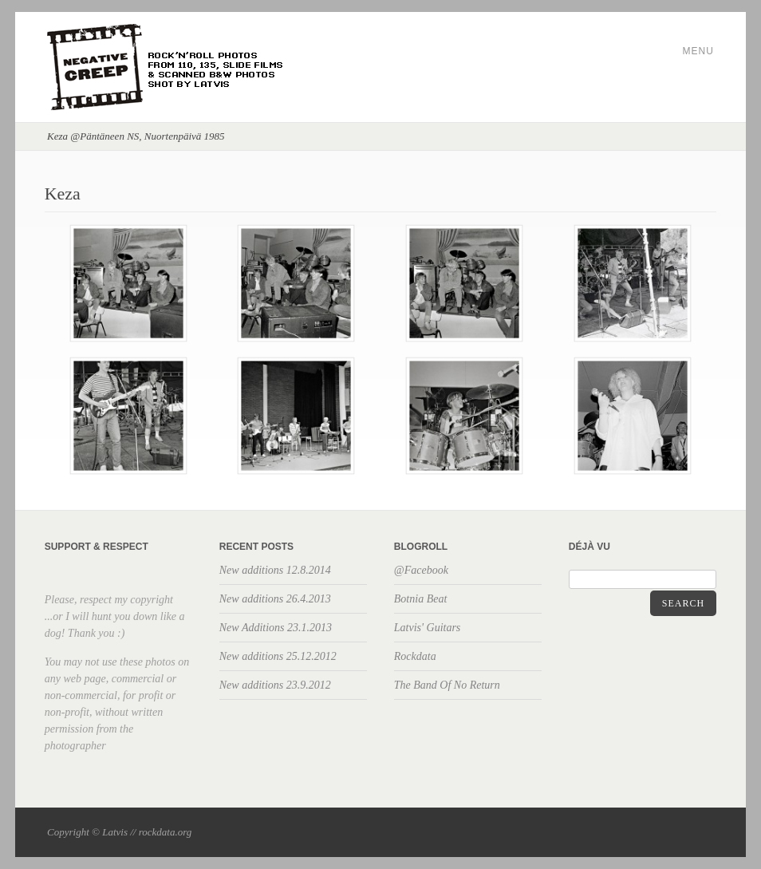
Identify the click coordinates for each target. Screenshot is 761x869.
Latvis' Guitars (427, 628)
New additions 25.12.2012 (278, 656)
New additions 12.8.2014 (275, 570)
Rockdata (415, 656)
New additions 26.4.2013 (275, 599)
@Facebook (421, 570)
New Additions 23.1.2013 (275, 628)
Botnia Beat (421, 599)
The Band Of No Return (447, 685)
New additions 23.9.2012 (275, 685)
